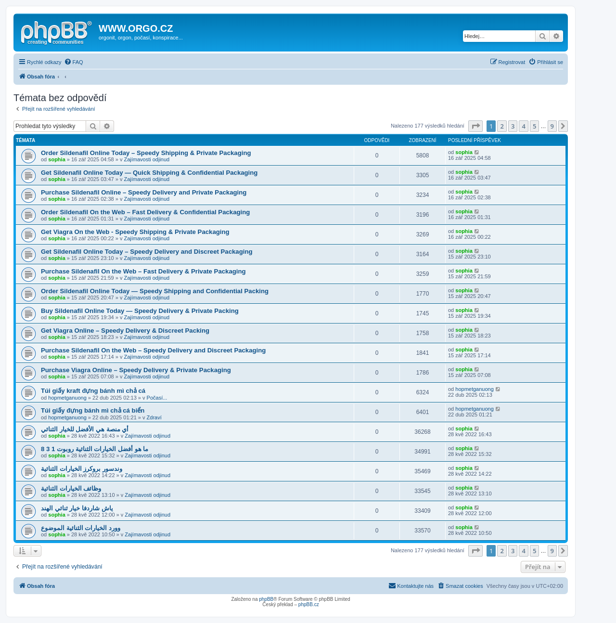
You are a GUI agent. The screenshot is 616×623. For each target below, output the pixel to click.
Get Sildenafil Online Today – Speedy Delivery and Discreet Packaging (147, 251)
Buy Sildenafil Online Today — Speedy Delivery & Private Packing (140, 310)
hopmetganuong (67, 398)
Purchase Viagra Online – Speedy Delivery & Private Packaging (136, 370)
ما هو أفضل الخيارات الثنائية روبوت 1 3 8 (94, 449)
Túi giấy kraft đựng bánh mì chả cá (93, 390)
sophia (56, 159)
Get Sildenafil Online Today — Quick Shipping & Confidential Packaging (149, 172)
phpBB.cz (308, 604)
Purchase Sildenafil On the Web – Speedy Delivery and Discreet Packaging (153, 350)
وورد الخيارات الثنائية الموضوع (80, 528)
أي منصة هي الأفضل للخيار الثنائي (84, 429)
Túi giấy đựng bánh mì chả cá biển (92, 410)
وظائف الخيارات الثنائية (71, 488)
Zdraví (154, 417)
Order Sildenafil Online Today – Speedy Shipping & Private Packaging (146, 152)
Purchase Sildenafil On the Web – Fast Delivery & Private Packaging (143, 271)
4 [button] (523, 126)
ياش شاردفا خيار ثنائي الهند (77, 508)
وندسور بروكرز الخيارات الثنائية (81, 468)
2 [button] (501, 126)
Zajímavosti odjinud (146, 159)
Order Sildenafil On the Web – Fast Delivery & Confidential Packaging (145, 212)
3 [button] (512, 126)
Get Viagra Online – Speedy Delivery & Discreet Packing (125, 330)
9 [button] (552, 126)
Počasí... (157, 398)
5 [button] (534, 126)
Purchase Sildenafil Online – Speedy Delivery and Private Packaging (143, 192)
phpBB (266, 599)
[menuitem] (73, 62)
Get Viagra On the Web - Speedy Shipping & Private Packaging (135, 231)
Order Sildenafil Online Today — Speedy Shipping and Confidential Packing (155, 291)
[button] (475, 126)
